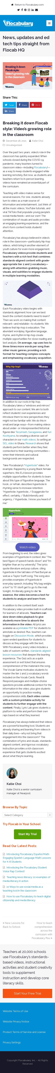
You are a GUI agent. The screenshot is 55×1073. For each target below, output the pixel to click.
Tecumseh (21, 432)
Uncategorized (14, 145)
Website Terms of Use (15, 1011)
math (25, 439)
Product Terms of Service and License (24, 1032)
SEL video (8, 443)
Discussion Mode (24, 635)
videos (32, 439)
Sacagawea (35, 432)
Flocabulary (40, 167)
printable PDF (25, 628)
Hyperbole (31, 465)
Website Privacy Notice (16, 1021)
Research (30, 443)
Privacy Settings (12, 1042)
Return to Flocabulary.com (29, 4)
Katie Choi (37, 140)
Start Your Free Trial (27, 993)
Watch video (27, 547)
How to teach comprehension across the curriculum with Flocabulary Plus (42, 930)
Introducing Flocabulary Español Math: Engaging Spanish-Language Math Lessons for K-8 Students (27, 858)
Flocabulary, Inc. (27, 1060)
